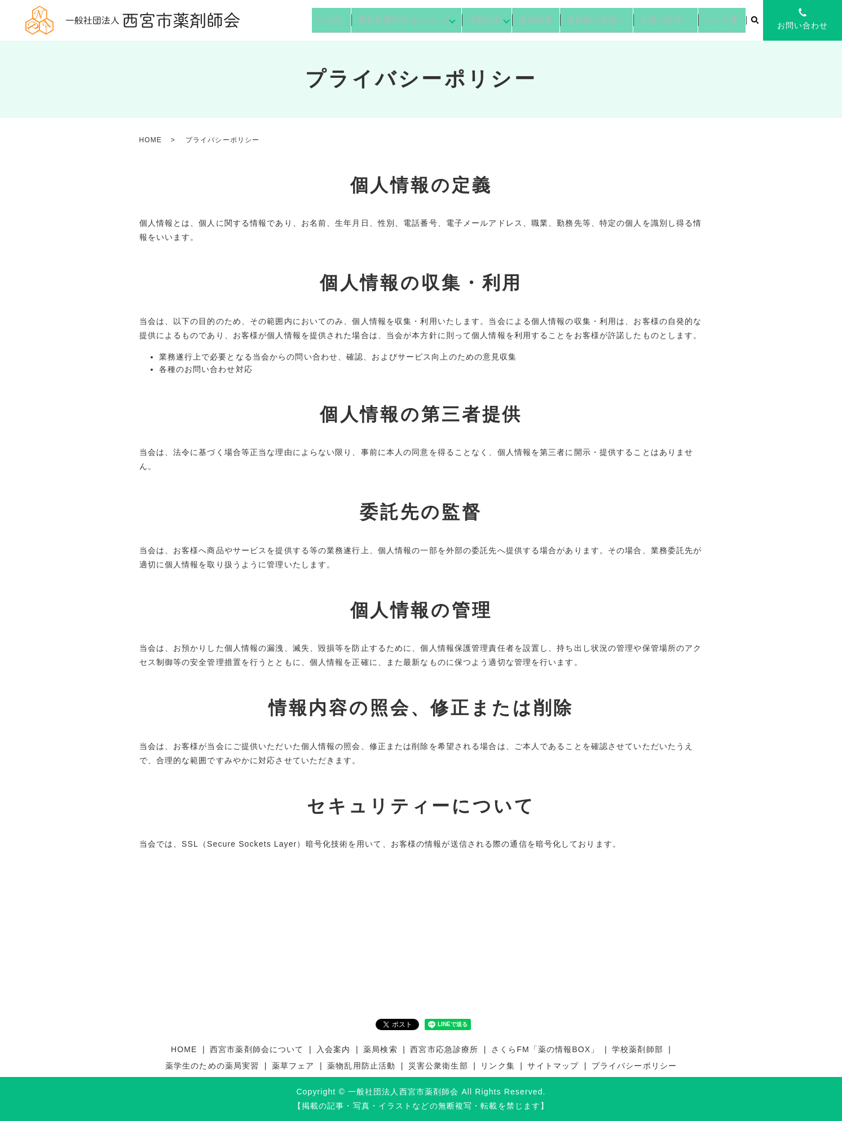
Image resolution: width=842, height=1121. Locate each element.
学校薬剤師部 (637, 1049)
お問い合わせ (802, 25)
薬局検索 (554, 19)
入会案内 (333, 1049)
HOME (354, 19)
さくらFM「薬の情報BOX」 (545, 1049)
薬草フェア (293, 1065)
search (754, 20)
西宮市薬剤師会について (423, 19)
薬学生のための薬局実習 (212, 1065)
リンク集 (724, 19)
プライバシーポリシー (634, 1065)
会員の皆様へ (673, 19)
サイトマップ (553, 1065)
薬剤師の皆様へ (610, 19)
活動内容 (503, 19)
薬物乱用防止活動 (361, 1065)
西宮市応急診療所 (444, 1049)
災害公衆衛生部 (438, 1065)
